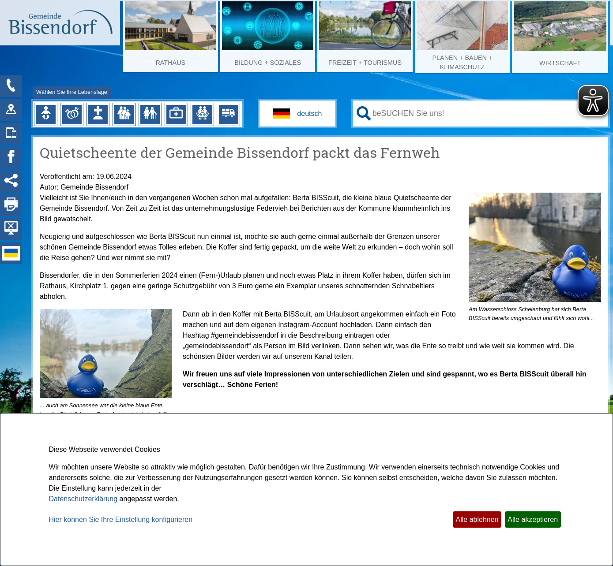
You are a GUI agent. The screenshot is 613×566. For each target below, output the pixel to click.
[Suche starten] (364, 113)
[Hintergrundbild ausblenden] (11, 229)
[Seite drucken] (11, 205)
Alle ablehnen (477, 519)
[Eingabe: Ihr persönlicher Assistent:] (488, 113)
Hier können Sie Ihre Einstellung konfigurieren (121, 519)
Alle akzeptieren (533, 519)
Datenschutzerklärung (83, 499)
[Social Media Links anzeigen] (11, 182)
